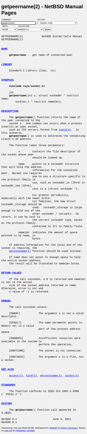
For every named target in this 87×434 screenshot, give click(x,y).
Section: (42, 20)
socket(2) (72, 376)
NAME (4, 49)
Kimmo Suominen (69, 428)
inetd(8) (65, 130)
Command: (7, 20)
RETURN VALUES (11, 273)
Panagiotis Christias (24, 430)
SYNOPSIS (7, 80)
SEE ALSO (7, 369)
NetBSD (53, 428)
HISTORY (6, 403)
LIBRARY (6, 64)
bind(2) (31, 376)
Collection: (24, 26)
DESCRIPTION (9, 111)
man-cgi (8, 430)
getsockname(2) (20, 251)
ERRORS (6, 301)
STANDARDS (8, 385)
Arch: (6, 26)
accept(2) (16, 376)
